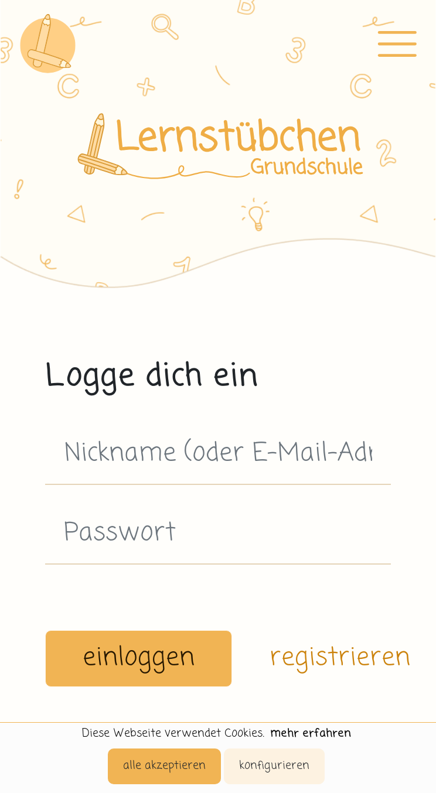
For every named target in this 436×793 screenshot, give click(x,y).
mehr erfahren (310, 733)
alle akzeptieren (164, 766)
